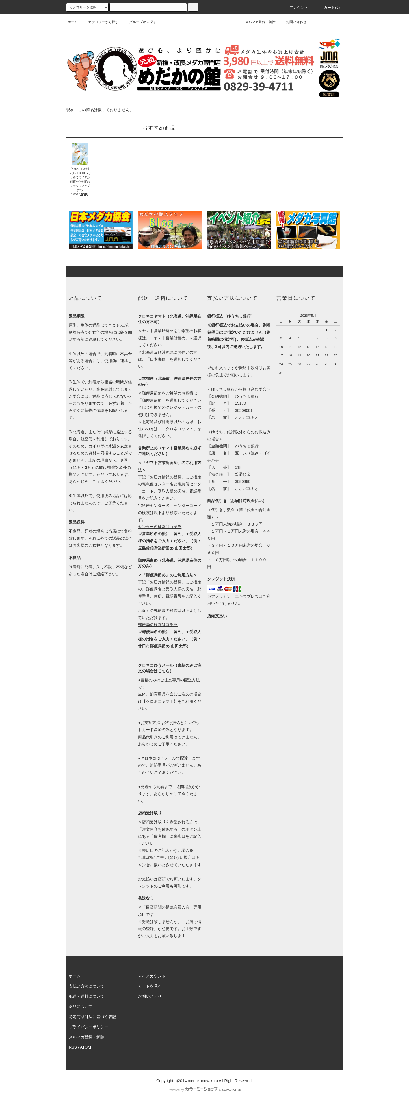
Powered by (204, 1090)
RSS (73, 1047)
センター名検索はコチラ (159, 526)
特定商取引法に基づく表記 (92, 1016)
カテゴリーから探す (100, 22)
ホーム (73, 22)
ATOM (85, 1047)
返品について (80, 1006)
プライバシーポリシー (88, 1027)
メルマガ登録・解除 (257, 22)
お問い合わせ (292, 22)
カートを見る (150, 986)
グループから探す (139, 22)
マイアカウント (152, 976)
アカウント (295, 8)
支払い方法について (86, 986)
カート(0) (328, 8)
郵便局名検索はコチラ (158, 624)
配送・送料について (86, 996)
